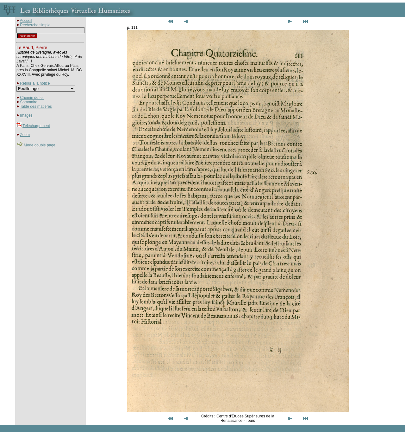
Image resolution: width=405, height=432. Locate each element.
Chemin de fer (32, 97)
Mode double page (39, 145)
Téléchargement (36, 126)
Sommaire (28, 102)
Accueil (26, 20)
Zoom (25, 134)
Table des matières (36, 106)
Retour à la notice (35, 83)
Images (26, 115)
